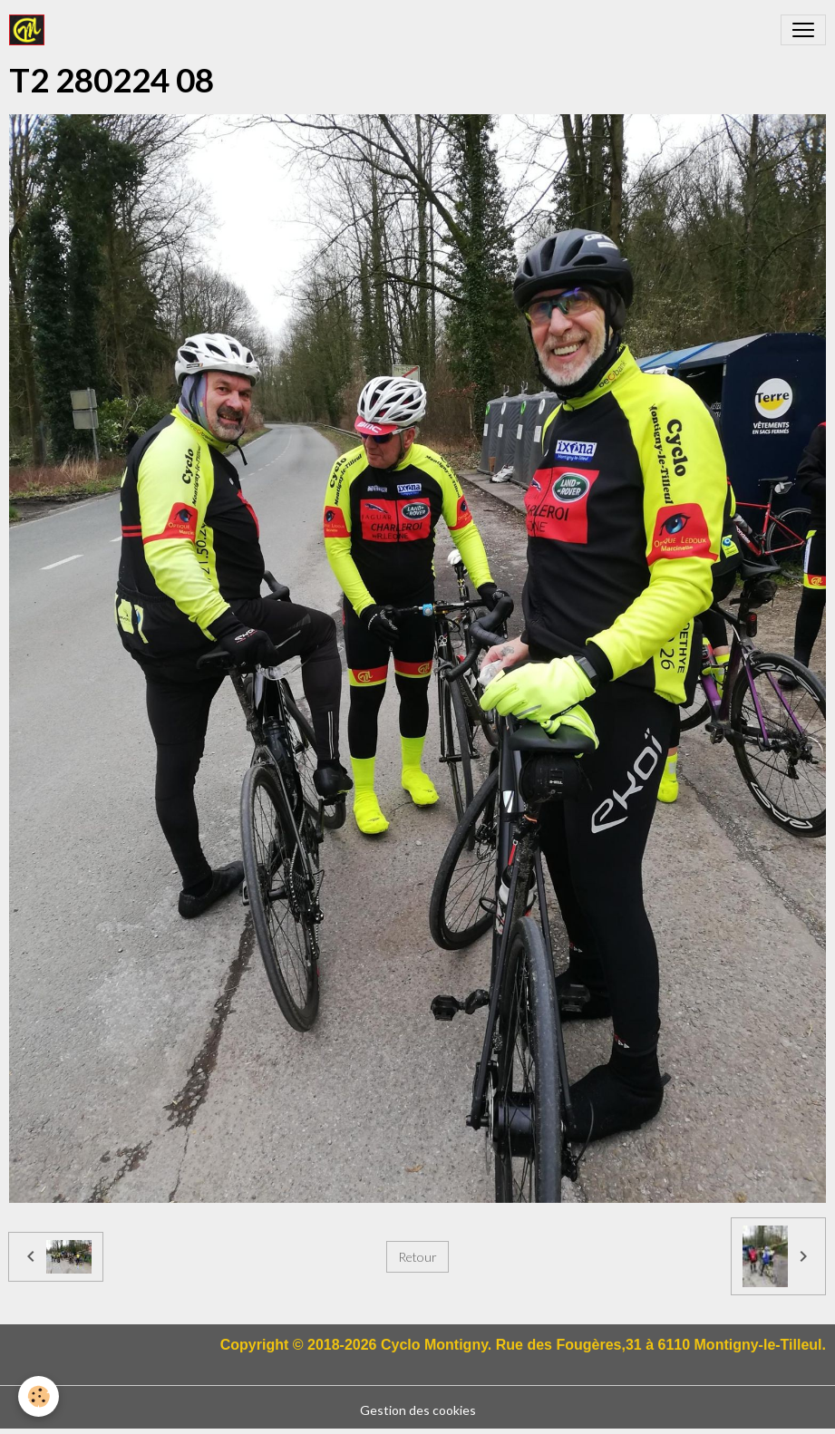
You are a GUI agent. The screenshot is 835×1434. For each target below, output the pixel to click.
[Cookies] (38, 1396)
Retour (417, 1256)
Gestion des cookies (418, 1410)
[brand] (30, 30)
